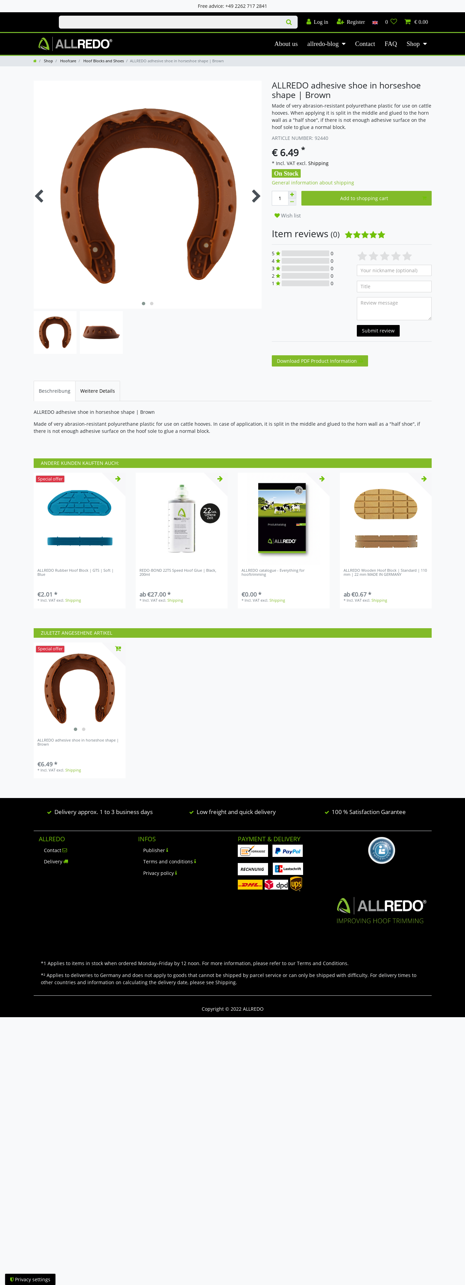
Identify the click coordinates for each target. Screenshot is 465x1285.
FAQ (391, 43)
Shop (413, 43)
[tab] (55, 391)
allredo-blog (322, 43)
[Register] (351, 22)
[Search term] (169, 22)
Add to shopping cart (383, 198)
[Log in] (317, 22)
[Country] (375, 22)
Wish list (288, 215)
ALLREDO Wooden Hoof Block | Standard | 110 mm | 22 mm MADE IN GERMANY (385, 572)
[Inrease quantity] (292, 194)
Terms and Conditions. (323, 963)
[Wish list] (391, 22)
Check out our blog (39, 16)
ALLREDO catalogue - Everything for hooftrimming (273, 572)
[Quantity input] (280, 198)
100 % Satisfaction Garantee (369, 812)
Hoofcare (67, 60)
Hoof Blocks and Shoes (103, 60)
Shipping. (226, 982)
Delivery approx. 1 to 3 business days (103, 812)
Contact (365, 43)
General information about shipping (313, 182)
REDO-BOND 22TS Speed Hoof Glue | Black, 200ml (177, 572)
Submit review (378, 330)
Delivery (56, 861)
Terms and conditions (169, 861)
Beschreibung (54, 391)
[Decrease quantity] (292, 202)
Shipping (318, 163)
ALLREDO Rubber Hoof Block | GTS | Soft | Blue (75, 572)
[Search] (288, 22)
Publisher (155, 850)
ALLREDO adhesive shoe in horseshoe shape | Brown (78, 742)
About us (286, 43)
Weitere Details (97, 391)
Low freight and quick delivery (236, 812)
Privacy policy (160, 873)
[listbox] (80, 688)
